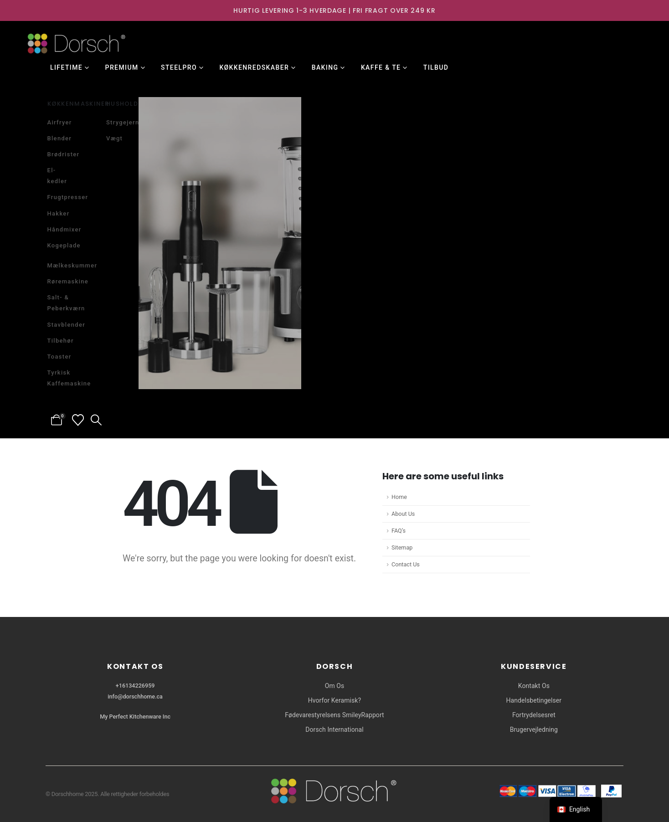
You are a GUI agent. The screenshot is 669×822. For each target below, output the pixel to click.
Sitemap (401, 547)
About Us (403, 513)
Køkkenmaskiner (78, 103)
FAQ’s (398, 530)
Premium (122, 67)
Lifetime (66, 67)
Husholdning (131, 103)
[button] (96, 420)
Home (399, 496)
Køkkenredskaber (254, 67)
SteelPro (179, 67)
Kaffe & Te (381, 67)
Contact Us (405, 564)
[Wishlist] (78, 420)
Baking (325, 67)
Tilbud (436, 67)
